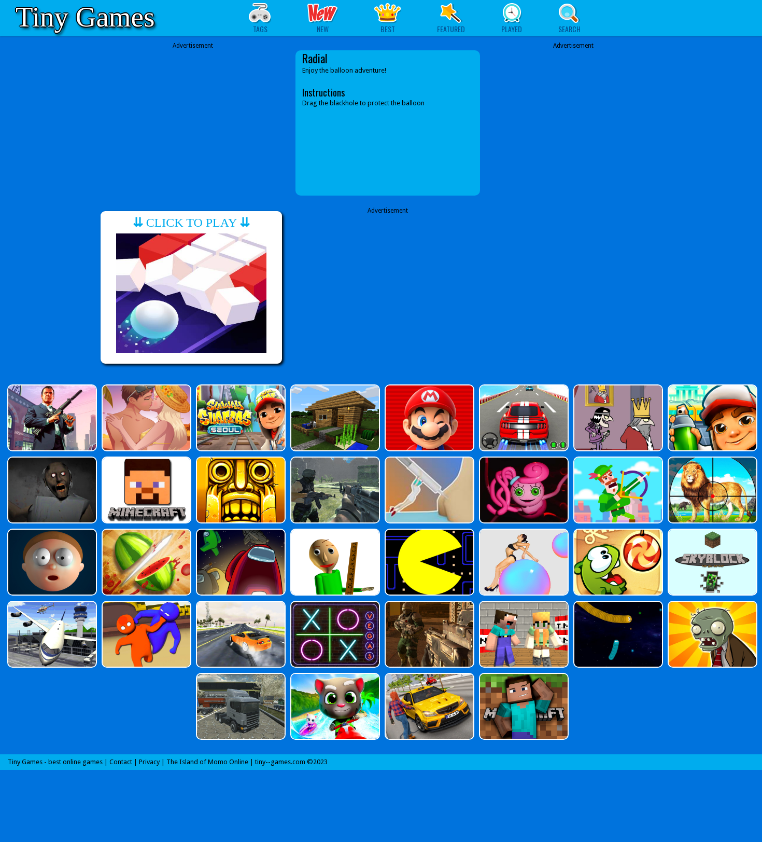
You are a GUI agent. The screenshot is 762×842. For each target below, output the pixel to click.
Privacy (149, 762)
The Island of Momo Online (207, 762)
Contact (120, 762)
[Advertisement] (193, 123)
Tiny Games (85, 17)
